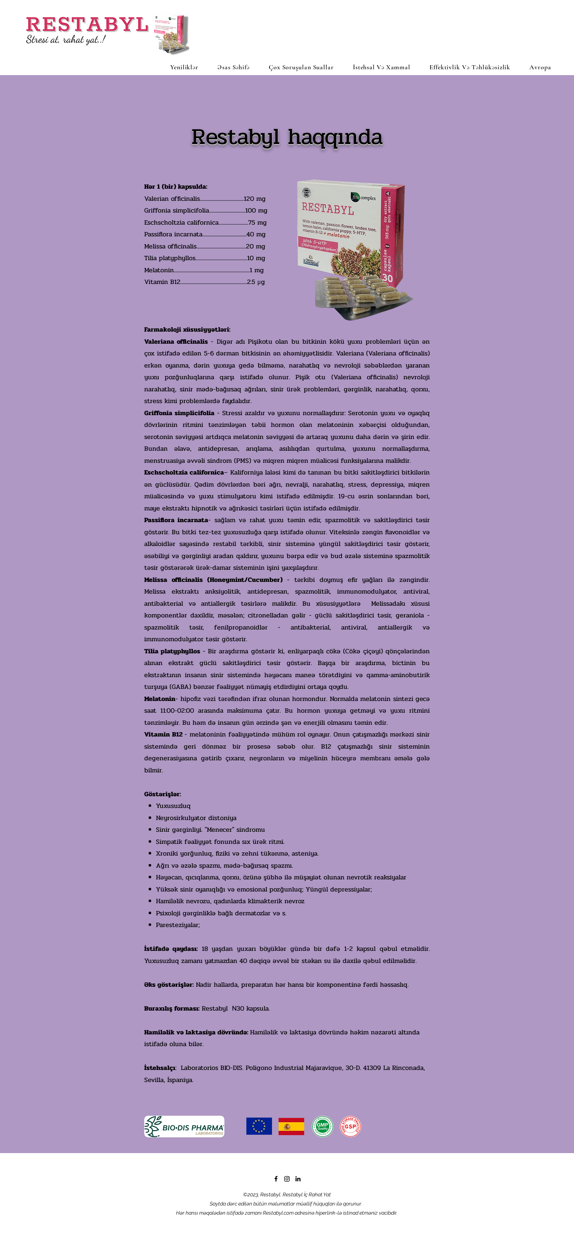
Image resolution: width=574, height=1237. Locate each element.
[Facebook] (276, 1178)
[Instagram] (287, 1178)
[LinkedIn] (298, 1178)
